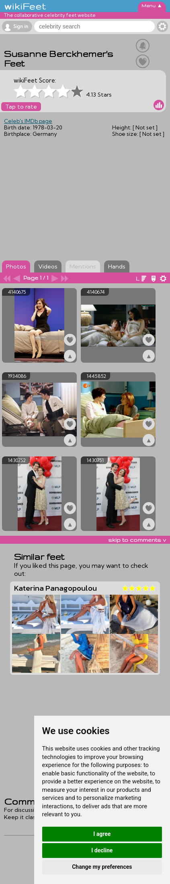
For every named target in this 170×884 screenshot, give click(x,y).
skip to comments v (137, 540)
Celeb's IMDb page (28, 121)
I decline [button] (102, 850)
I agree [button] (102, 834)
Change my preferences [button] (102, 867)
